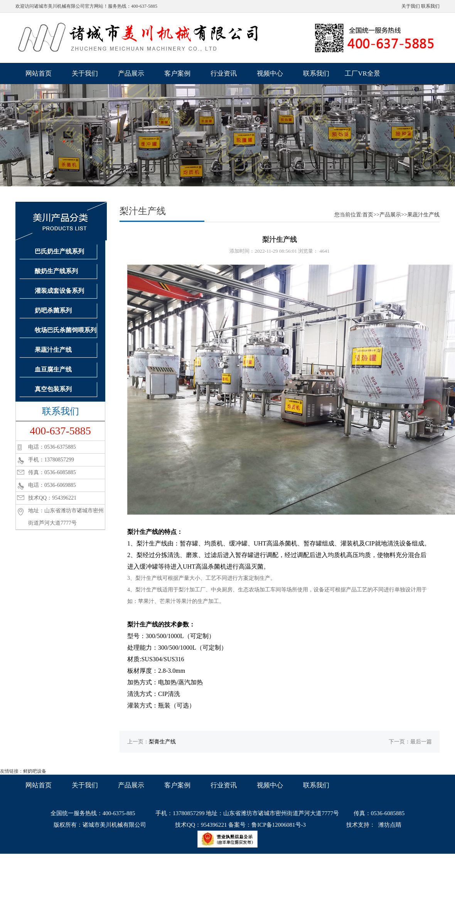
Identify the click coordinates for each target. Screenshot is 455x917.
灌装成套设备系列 (59, 290)
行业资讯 (224, 73)
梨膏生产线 (162, 742)
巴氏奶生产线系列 (59, 251)
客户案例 (177, 73)
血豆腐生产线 (53, 369)
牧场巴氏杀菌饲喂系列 (65, 330)
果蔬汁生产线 (53, 349)
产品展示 (131, 73)
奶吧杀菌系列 (53, 310)
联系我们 (430, 6)
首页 (367, 215)
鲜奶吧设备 (34, 771)
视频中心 (270, 73)
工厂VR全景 (362, 73)
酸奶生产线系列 (56, 271)
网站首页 (38, 73)
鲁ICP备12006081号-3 (278, 825)
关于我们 (410, 6)
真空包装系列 (53, 389)
